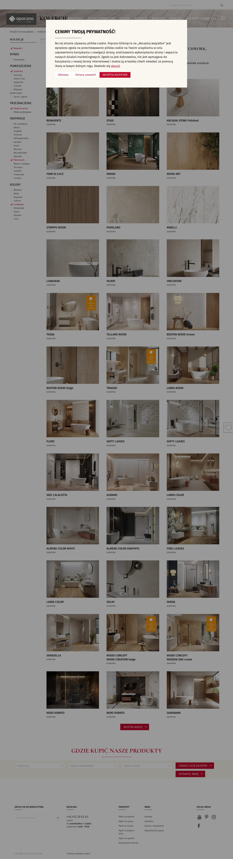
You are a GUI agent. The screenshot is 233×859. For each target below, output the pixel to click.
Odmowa (63, 75)
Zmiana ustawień (85, 75)
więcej (115, 66)
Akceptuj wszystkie (115, 75)
